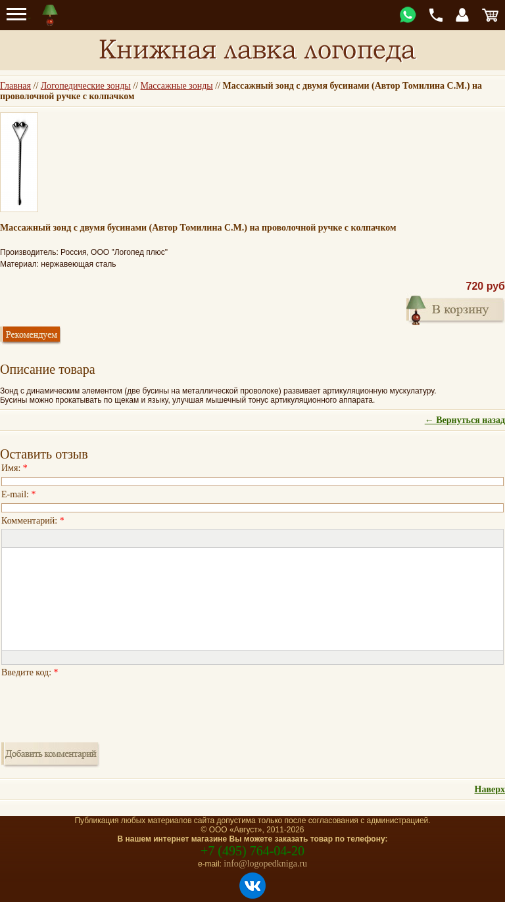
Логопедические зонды (86, 86)
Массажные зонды (177, 86)
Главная (15, 86)
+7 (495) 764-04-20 (252, 851)
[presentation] (101, 706)
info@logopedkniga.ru (265, 863)
